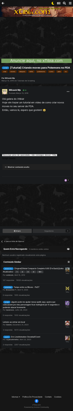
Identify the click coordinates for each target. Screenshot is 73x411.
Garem (9, 325)
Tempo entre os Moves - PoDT (27, 287)
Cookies (57, 397)
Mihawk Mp (10, 78)
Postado (18, 93)
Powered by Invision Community (36, 407)
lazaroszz (10, 310)
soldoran (9, 275)
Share (17, 231)
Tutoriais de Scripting (26, 81)
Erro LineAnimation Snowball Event (25, 337)
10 (24, 90)
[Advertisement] (36, 36)
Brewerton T (11, 290)
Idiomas (16, 397)
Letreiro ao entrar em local (14, 322)
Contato (48, 397)
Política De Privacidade (32, 397)
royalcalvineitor (12, 339)
